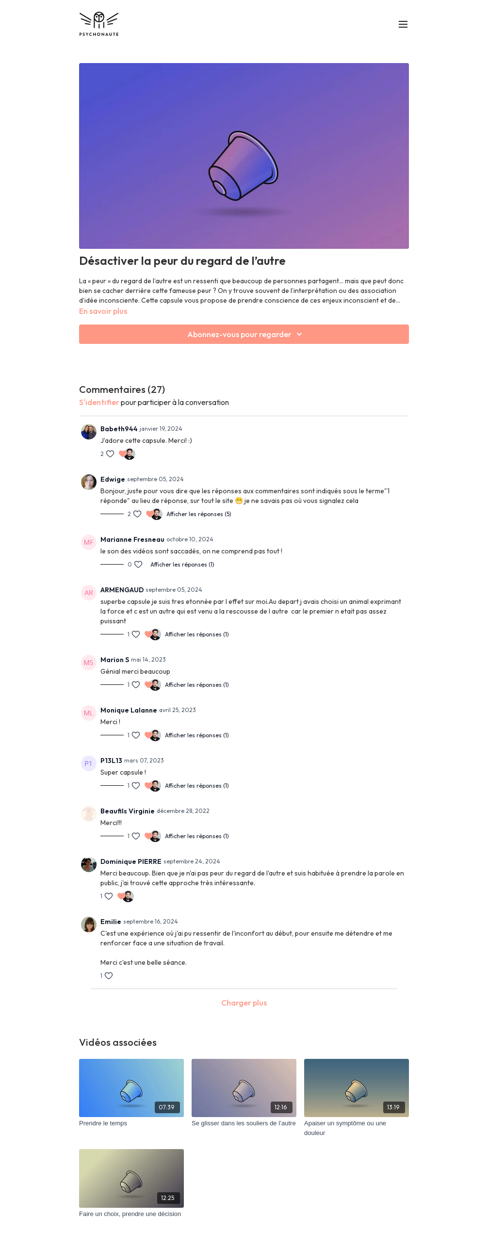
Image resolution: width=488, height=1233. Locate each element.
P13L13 (111, 760)
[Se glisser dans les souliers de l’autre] (244, 1123)
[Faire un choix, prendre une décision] (131, 1214)
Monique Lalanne (128, 710)
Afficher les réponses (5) (198, 514)
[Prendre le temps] (131, 1123)
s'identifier (99, 402)
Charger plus (244, 1002)
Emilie (110, 921)
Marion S (114, 659)
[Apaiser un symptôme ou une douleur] (356, 1128)
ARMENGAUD (122, 589)
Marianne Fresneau (132, 539)
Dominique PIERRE (131, 861)
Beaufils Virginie (127, 811)
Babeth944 (119, 428)
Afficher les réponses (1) (182, 564)
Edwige (112, 479)
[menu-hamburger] (403, 23)
